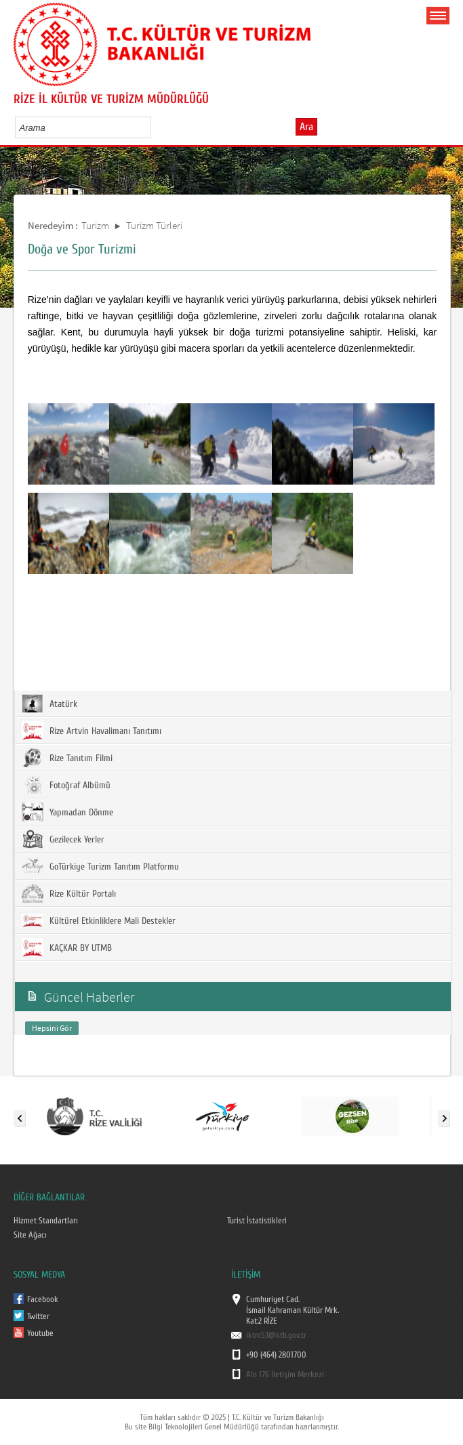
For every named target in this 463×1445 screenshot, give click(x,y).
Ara (306, 127)
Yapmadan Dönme (67, 811)
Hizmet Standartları (46, 1220)
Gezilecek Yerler (63, 839)
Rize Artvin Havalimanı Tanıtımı (91, 730)
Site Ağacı (30, 1235)
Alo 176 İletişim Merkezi (285, 1374)
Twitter (38, 1316)
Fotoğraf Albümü (66, 784)
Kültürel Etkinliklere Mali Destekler (99, 920)
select (155, 127)
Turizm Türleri (154, 225)
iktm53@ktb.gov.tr (276, 1335)
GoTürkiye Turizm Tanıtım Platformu (100, 866)
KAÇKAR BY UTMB (67, 947)
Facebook (42, 1299)
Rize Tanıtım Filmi (67, 757)
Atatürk (49, 703)
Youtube (40, 1333)
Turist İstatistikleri (257, 1220)
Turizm (95, 225)
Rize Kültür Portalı (69, 893)
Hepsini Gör (52, 1028)
